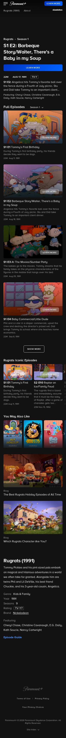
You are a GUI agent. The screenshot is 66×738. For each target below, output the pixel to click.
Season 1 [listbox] (35, 107)
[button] (6, 4)
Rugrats (8, 39)
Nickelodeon (21, 613)
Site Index (32, 730)
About (27, 10)
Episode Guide (13, 637)
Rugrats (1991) (12, 10)
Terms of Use (23, 699)
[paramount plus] (18, 3)
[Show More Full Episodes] (34, 349)
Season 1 (23, 39)
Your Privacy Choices (33, 707)
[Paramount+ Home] (33, 689)
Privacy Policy (42, 699)
